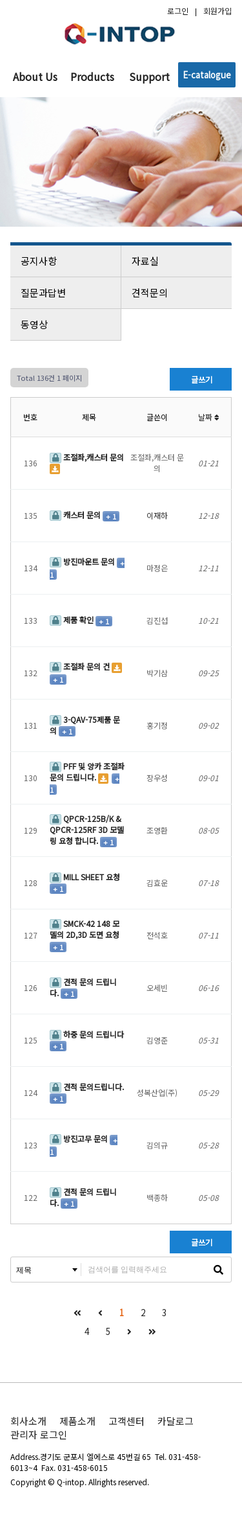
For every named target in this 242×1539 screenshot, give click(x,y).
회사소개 (28, 1421)
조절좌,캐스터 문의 (87, 456)
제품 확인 (73, 619)
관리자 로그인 (38, 1434)
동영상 (66, 324)
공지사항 (66, 261)
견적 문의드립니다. (87, 1086)
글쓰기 (200, 379)
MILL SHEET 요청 (85, 876)
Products (92, 76)
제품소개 (77, 1421)
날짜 (208, 416)
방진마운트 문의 (83, 561)
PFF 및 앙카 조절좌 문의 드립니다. (87, 771)
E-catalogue (207, 75)
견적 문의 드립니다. (83, 987)
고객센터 (126, 1421)
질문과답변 (66, 292)
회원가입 (217, 10)
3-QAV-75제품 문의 (85, 725)
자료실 (177, 261)
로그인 (177, 10)
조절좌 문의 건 (81, 666)
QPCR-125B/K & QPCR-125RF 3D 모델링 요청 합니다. (87, 829)
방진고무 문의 (80, 1138)
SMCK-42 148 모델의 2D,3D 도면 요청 (84, 929)
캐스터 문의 (76, 514)
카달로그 (175, 1421)
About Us (35, 76)
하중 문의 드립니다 (87, 1034)
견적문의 (177, 292)
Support (149, 76)
